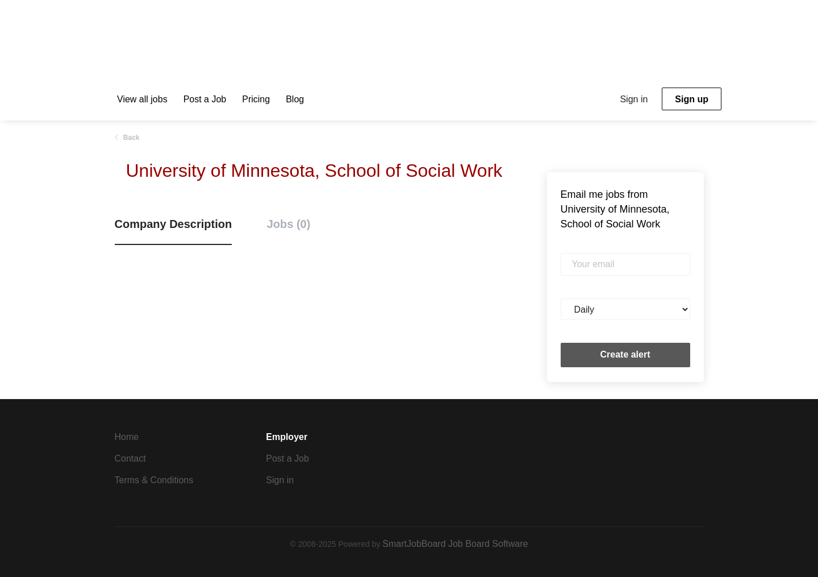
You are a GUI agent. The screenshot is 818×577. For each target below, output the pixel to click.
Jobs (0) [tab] (289, 224)
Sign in (634, 99)
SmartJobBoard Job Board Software (455, 544)
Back (131, 138)
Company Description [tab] (173, 224)
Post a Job (287, 458)
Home (127, 437)
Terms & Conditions (154, 480)
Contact (130, 458)
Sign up (691, 99)
